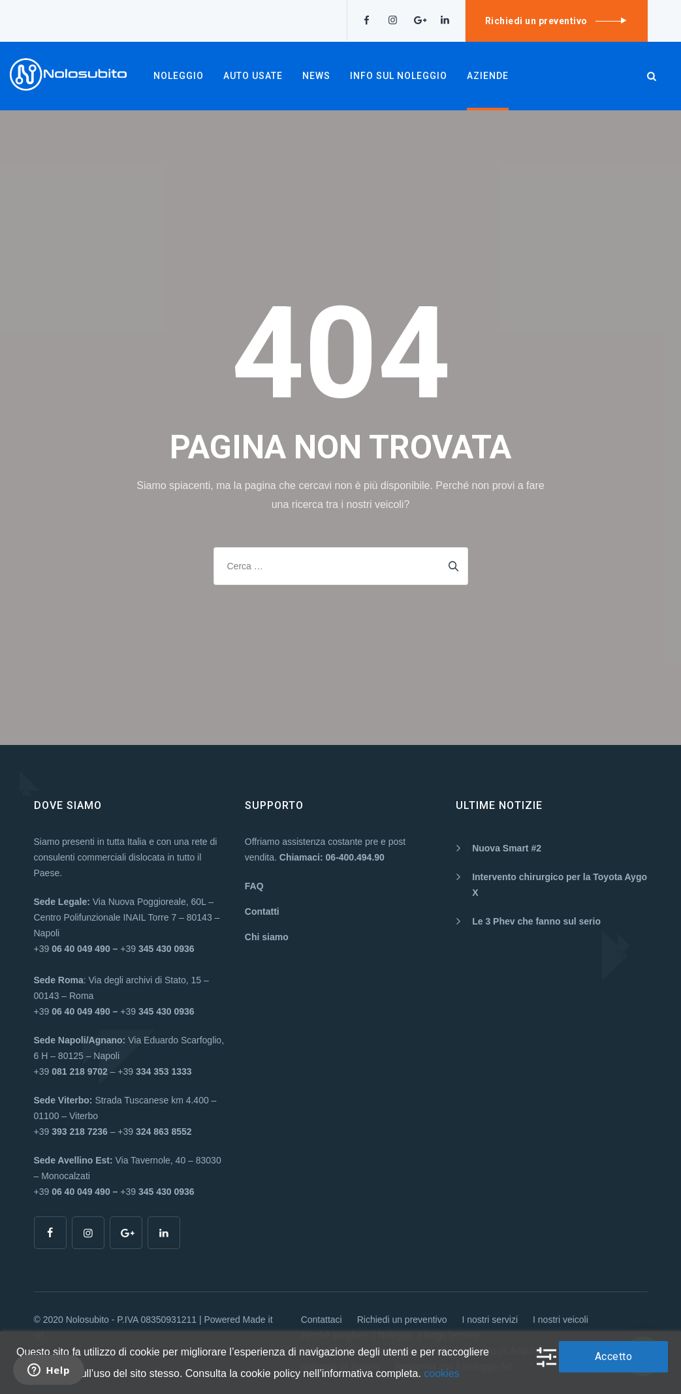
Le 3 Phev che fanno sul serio (536, 921)
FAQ (254, 886)
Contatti (262, 911)
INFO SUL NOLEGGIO (398, 76)
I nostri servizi (490, 1319)
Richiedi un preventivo (402, 1319)
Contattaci (321, 1319)
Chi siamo (267, 937)
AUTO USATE (253, 76)
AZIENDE (488, 76)
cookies (441, 1373)
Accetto (614, 1356)
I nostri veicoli (560, 1319)
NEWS (316, 76)
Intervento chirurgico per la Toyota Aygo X (559, 885)
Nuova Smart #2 (506, 848)
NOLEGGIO (178, 76)
